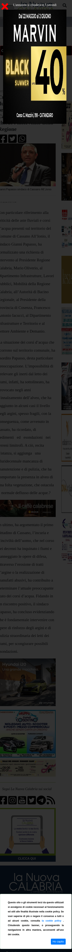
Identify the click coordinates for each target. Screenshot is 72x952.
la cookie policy (52, 920)
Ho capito (58, 941)
